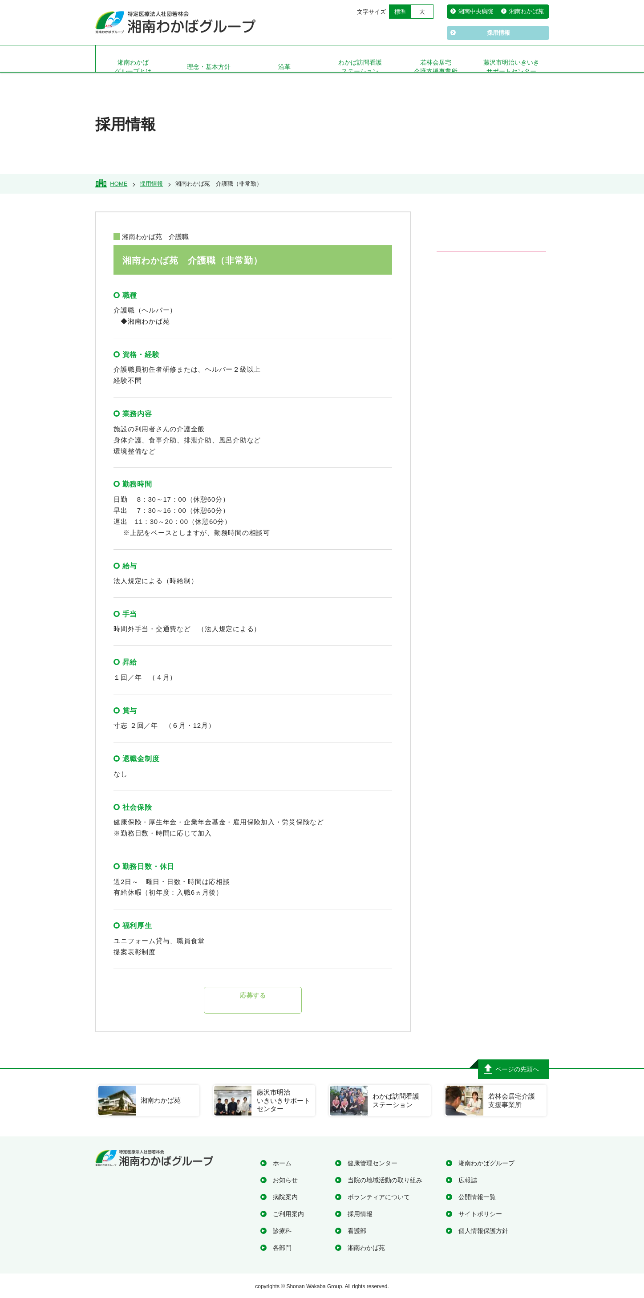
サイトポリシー (480, 1213)
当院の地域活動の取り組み (385, 1180)
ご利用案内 (288, 1213)
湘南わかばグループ (486, 1163)
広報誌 (467, 1180)
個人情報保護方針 (483, 1230)
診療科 (282, 1230)
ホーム (282, 1163)
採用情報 (360, 1213)
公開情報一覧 (477, 1197)
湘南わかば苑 (366, 1247)
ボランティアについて (379, 1197)
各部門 (282, 1247)
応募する (253, 1000)
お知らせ (285, 1180)
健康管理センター (372, 1163)
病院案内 (285, 1197)
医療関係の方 (495, 379)
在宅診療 (487, 332)
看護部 (357, 1230)
